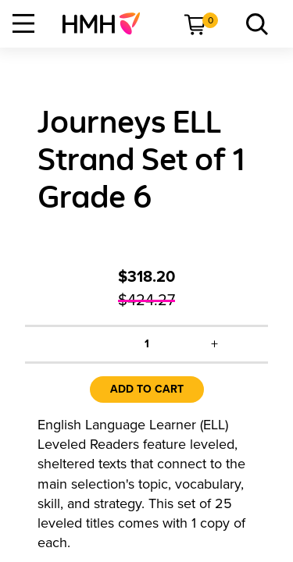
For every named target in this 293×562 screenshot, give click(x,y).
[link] (107, 23)
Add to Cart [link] (147, 389)
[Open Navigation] (23, 23)
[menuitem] (107, 23)
